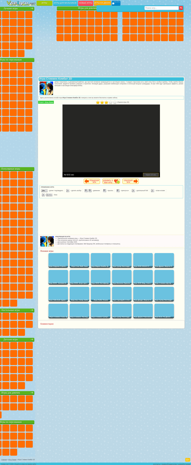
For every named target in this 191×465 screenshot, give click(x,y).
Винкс (83, 37)
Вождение (10, 53)
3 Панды (41, 81)
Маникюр (75, 29)
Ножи (48, 29)
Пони (60, 14)
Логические (18, 29)
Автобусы (125, 37)
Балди (18, 112)
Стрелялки (149, 37)
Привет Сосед (10, 119)
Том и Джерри (41, 96)
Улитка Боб (10, 73)
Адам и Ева (18, 96)
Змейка (48, 37)
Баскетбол (48, 45)
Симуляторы (25, 14)
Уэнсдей (10, 127)
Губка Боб (18, 65)
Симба (41, 119)
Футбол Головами (18, 53)
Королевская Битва (164, 14)
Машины (179, 14)
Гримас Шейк (33, 127)
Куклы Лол (114, 37)
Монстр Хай (98, 14)
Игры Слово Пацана (48, 119)
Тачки (48, 81)
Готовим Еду (90, 37)
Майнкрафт (172, 14)
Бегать (141, 37)
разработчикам (184, 463)
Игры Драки (65, 102)
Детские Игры (33, 14)
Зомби (156, 14)
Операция (83, 29)
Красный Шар (18, 73)
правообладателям (169, 463)
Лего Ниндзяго (41, 65)
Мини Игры (25, 37)
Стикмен (141, 22)
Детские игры (30, 339)
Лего (48, 73)
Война (25, 53)
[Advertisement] (30, 149)
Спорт (33, 22)
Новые (10, 14)
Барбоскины (25, 88)
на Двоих (41, 14)
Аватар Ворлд (33, 119)
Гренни (25, 112)
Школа (41, 45)
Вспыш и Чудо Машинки (10, 88)
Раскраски (114, 14)
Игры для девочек (87, 8)
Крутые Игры (33, 45)
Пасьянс (33, 29)
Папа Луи (106, 22)
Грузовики (149, 22)
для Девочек (18, 14)
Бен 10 (172, 29)
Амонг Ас (33, 104)
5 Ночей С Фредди (48, 65)
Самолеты (156, 37)
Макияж (90, 29)
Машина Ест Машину (156, 29)
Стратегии (141, 14)
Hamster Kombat (41, 127)
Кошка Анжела (60, 22)
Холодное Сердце (67, 22)
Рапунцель (60, 29)
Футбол (133, 14)
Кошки (75, 22)
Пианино (75, 37)
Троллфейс (25, 73)
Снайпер (172, 22)
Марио (41, 88)
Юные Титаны (48, 96)
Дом (106, 37)
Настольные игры (30, 310)
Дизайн (60, 37)
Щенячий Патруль (25, 65)
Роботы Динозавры (133, 29)
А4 (10, 112)
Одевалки (83, 22)
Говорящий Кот (33, 65)
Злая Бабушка (41, 73)
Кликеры (25, 29)
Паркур (172, 37)
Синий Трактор (10, 104)
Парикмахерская (90, 22)
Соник (18, 88)
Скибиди (25, 127)
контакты (156, 463)
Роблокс (41, 112)
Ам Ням (25, 81)
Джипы (164, 37)
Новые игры (85, 3)
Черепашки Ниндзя (125, 22)
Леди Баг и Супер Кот (33, 73)
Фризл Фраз (10, 96)
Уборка (67, 37)
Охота (179, 37)
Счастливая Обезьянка (33, 96)
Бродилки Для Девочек (106, 14)
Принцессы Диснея (98, 29)
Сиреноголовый (25, 104)
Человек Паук (48, 88)
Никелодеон (25, 45)
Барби (83, 14)
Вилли (10, 65)
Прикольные (18, 37)
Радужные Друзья (18, 119)
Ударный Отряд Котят (33, 88)
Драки (156, 22)
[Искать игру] (161, 3)
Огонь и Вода (75, 14)
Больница (67, 29)
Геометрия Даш (25, 22)
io (48, 22)
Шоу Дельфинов (33, 81)
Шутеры (133, 37)
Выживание (141, 29)
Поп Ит (18, 22)
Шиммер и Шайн (25, 96)
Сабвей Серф (10, 81)
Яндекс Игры (10, 22)
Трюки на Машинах (41, 37)
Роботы (179, 22)
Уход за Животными (98, 37)
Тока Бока (25, 119)
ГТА (164, 29)
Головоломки (10, 45)
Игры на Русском (41, 29)
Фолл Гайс (18, 104)
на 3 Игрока (18, 45)
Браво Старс (41, 104)
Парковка (125, 14)
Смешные (41, 22)
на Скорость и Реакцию (33, 37)
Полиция (125, 29)
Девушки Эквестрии (67, 14)
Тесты (90, 14)
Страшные (10, 29)
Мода (106, 29)
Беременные (114, 22)
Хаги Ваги (33, 112)
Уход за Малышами (114, 29)
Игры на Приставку (41, 53)
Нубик (48, 112)
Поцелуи (98, 22)
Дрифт (179, 29)
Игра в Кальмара (48, 104)
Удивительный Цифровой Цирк (48, 127)
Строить (33, 53)
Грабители (149, 29)
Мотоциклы (133, 22)
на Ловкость (48, 14)
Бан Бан (18, 127)
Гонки (164, 22)
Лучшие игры (30, 8)
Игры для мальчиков (65, 3)
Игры (44, 3)
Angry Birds (18, 81)
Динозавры (10, 37)
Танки (149, 14)
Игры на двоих (102, 3)
